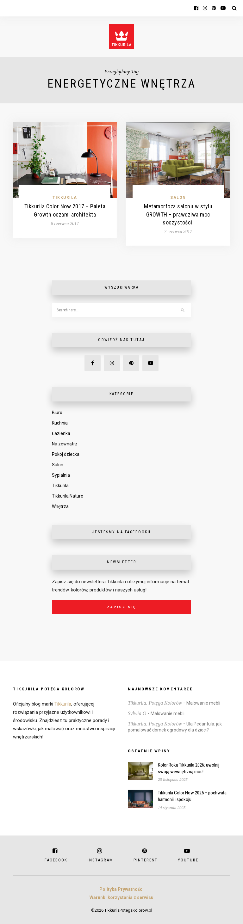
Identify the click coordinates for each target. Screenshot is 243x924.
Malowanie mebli (203, 703)
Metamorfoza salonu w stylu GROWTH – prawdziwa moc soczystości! (178, 214)
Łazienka (61, 433)
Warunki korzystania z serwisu (121, 897)
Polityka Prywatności (121, 889)
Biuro (57, 412)
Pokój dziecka (65, 454)
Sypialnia (61, 475)
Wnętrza (60, 506)
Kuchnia (60, 422)
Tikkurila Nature (67, 496)
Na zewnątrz (65, 443)
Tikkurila (65, 197)
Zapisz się (121, 607)
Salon (178, 197)
